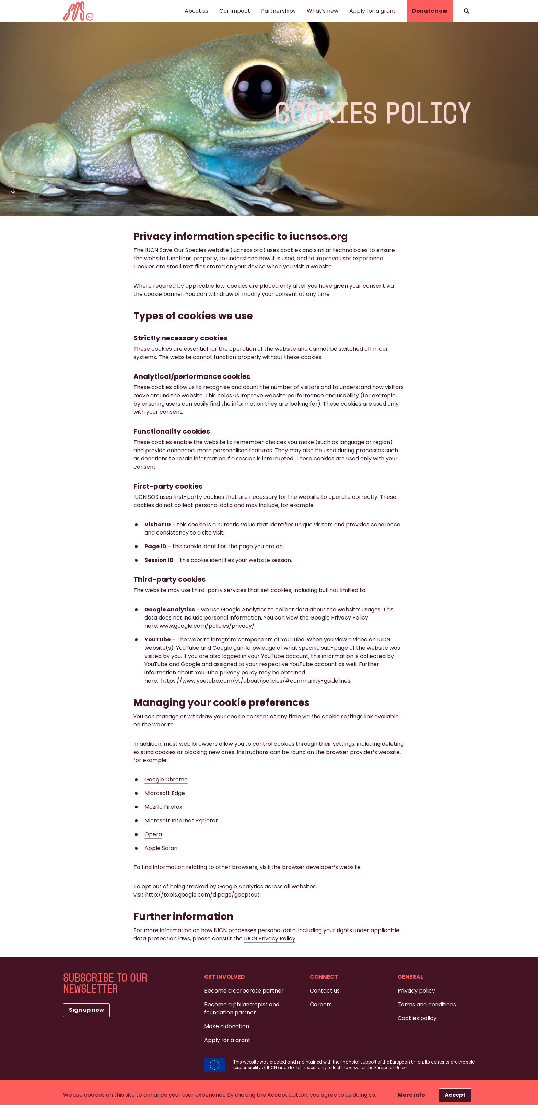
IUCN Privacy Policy (269, 938)
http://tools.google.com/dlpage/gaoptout (202, 895)
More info (411, 1095)
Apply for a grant (372, 11)
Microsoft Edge (164, 793)
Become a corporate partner (244, 991)
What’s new (322, 11)
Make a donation (226, 1026)
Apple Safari (160, 848)
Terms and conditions (427, 1004)
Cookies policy (417, 1018)
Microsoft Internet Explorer (181, 821)
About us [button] (196, 11)
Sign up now (86, 1010)
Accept (455, 1095)
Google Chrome (166, 779)
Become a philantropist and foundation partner (241, 1008)
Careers (321, 1004)
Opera (153, 834)
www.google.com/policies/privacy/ (207, 626)
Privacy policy (416, 991)
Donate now (429, 11)
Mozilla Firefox (163, 807)
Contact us (325, 991)
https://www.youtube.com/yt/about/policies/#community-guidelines (255, 681)
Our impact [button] (234, 11)
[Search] (466, 11)
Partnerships (278, 11)
